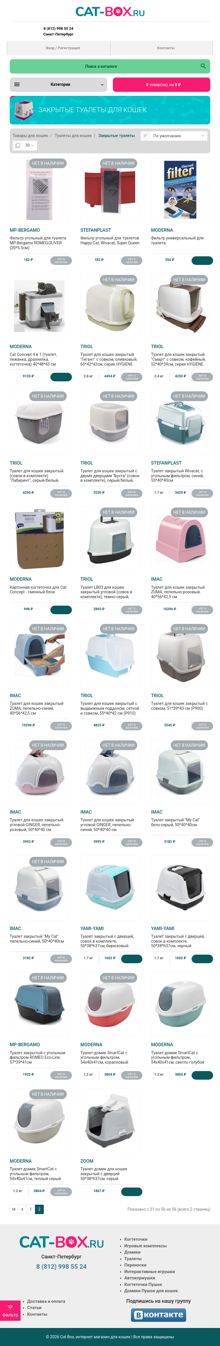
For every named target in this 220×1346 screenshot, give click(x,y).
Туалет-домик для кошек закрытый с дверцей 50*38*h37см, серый (110, 1169)
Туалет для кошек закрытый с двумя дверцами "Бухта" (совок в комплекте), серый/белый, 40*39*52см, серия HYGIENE (110, 474)
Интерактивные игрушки (149, 1271)
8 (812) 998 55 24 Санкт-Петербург (58, 31)
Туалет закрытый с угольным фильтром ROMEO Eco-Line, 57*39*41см (39, 1053)
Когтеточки (136, 1239)
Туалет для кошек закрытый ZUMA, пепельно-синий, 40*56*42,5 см (39, 704)
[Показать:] (29, 145)
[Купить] (202, 260)
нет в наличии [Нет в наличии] (61, 260)
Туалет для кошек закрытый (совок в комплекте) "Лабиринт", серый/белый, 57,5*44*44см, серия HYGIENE (39, 474)
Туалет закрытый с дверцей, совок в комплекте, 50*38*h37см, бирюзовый (110, 937)
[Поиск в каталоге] (103, 66)
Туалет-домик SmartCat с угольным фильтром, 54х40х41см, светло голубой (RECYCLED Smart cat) (180, 1055)
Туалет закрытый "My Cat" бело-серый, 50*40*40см (180, 818)
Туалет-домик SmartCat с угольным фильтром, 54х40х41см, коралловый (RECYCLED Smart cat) (110, 1055)
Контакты (165, 48)
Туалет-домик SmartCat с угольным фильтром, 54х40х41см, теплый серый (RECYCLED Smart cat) (39, 1172)
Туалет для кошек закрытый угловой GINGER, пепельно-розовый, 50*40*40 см (39, 820)
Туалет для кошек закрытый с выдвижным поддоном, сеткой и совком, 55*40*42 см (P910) (110, 704)
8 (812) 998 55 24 (61, 1266)
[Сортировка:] (178, 136)
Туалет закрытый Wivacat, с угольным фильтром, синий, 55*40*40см (180, 471)
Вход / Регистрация (63, 48)
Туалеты (133, 1258)
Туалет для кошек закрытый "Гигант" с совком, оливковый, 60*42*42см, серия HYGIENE (110, 355)
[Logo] (110, 11)
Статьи (34, 1307)
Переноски (135, 1265)
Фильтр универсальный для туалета (180, 236)
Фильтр (10, 1311)
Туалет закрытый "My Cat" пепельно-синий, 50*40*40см (39, 934)
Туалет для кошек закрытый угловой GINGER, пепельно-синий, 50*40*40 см (110, 820)
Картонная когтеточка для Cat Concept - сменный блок (39, 585)
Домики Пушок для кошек (151, 1290)
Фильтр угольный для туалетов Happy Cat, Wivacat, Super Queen (110, 236)
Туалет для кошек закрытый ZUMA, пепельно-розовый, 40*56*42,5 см (180, 587)
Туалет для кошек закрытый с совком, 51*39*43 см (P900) (180, 702)
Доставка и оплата (46, 1301)
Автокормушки (139, 1277)
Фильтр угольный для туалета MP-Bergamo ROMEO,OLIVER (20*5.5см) (39, 238)
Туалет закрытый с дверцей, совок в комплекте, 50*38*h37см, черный (180, 937)
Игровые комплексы (145, 1245)
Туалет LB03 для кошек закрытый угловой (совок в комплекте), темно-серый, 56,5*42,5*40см (110, 590)
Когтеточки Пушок (143, 1284)
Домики (132, 1252)
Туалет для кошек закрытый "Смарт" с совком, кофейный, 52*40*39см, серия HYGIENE (180, 355)
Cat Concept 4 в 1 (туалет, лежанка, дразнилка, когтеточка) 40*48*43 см (39, 355)
